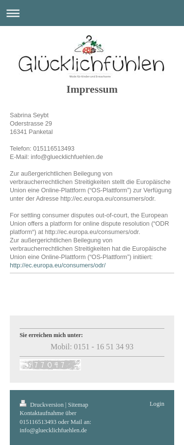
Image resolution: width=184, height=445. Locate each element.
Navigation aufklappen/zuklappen (92, 13)
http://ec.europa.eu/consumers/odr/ (57, 265)
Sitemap (78, 404)
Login (157, 403)
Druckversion (42, 404)
